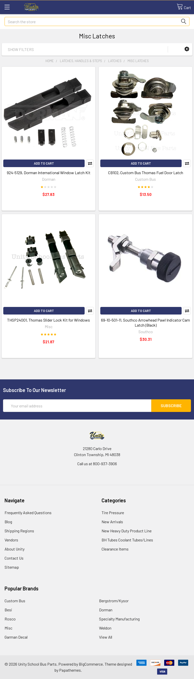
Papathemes (70, 670)
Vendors (11, 539)
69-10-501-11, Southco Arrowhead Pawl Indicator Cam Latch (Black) (145, 322)
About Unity (15, 548)
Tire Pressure (113, 512)
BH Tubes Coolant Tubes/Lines (127, 539)
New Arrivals (112, 521)
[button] (186, 49)
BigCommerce (91, 664)
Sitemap (12, 567)
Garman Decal (16, 637)
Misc (8, 627)
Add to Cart (44, 163)
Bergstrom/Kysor (114, 600)
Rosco (10, 618)
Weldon (105, 627)
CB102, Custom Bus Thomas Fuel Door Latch (145, 172)
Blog (8, 521)
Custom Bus (15, 600)
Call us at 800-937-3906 (97, 463)
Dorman (105, 609)
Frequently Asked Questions (28, 512)
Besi (8, 609)
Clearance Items (115, 548)
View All (105, 637)
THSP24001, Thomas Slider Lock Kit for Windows (48, 320)
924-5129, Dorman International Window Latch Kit (48, 172)
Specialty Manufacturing (119, 618)
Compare (90, 163)
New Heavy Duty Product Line (127, 530)
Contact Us (14, 558)
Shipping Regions (19, 530)
